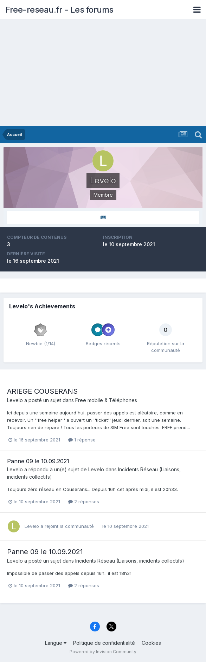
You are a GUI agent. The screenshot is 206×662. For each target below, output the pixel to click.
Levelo (15, 400)
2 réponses (83, 501)
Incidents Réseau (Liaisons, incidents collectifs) (129, 561)
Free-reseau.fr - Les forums (59, 10)
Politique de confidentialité (104, 643)
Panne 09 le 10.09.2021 (38, 461)
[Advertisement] (103, 73)
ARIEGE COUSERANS (42, 391)
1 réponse (82, 440)
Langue (55, 643)
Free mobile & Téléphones (106, 400)
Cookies (151, 643)
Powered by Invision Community (103, 651)
